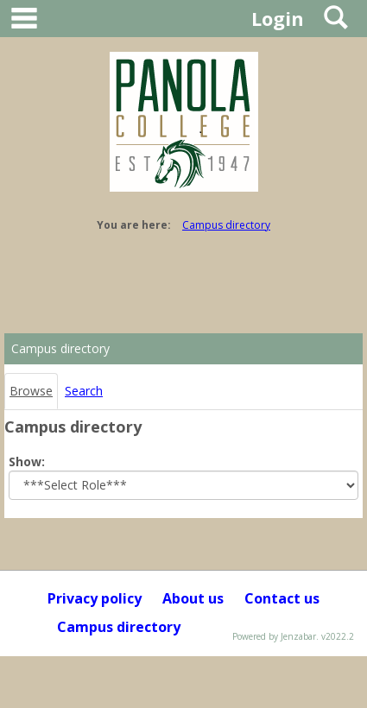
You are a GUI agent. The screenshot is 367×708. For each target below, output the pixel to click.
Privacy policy (94, 598)
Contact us (282, 598)
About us (193, 598)
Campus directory (226, 225)
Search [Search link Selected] (84, 390)
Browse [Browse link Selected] (31, 390)
